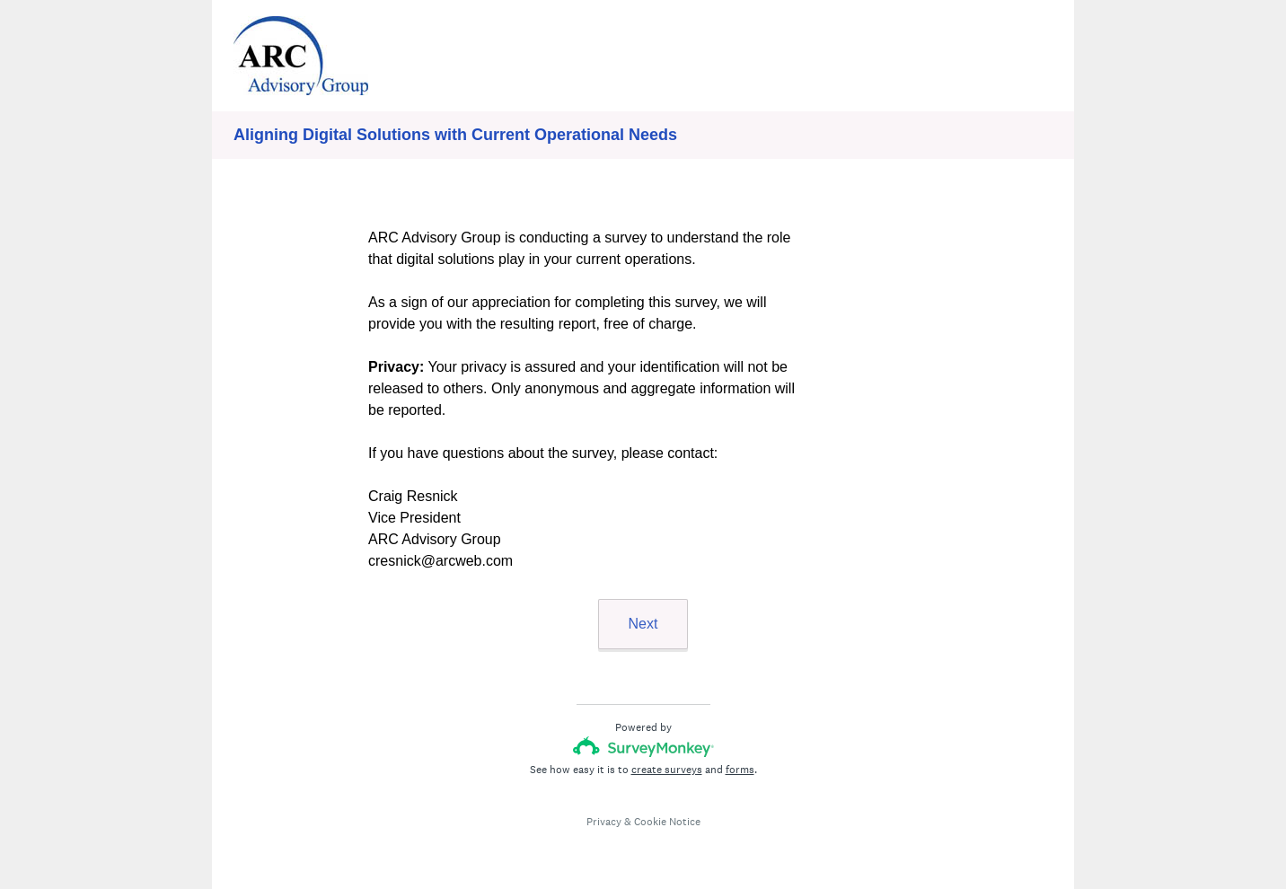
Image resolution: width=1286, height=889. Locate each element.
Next (643, 623)
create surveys (666, 769)
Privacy (603, 821)
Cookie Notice (667, 821)
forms (740, 769)
